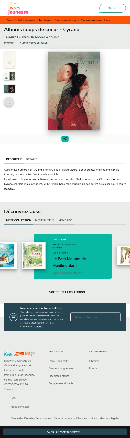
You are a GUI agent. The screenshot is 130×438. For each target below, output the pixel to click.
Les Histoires (45, 20)
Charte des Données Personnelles (30, 418)
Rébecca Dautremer (45, 37)
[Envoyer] (116, 317)
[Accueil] (18, 8)
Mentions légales (110, 418)
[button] (34, 43)
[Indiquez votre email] (91, 317)
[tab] (14, 159)
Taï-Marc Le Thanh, (17, 37)
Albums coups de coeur (66, 20)
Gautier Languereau (26, 20)
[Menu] (112, 8)
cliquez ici (39, 327)
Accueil (10, 20)
